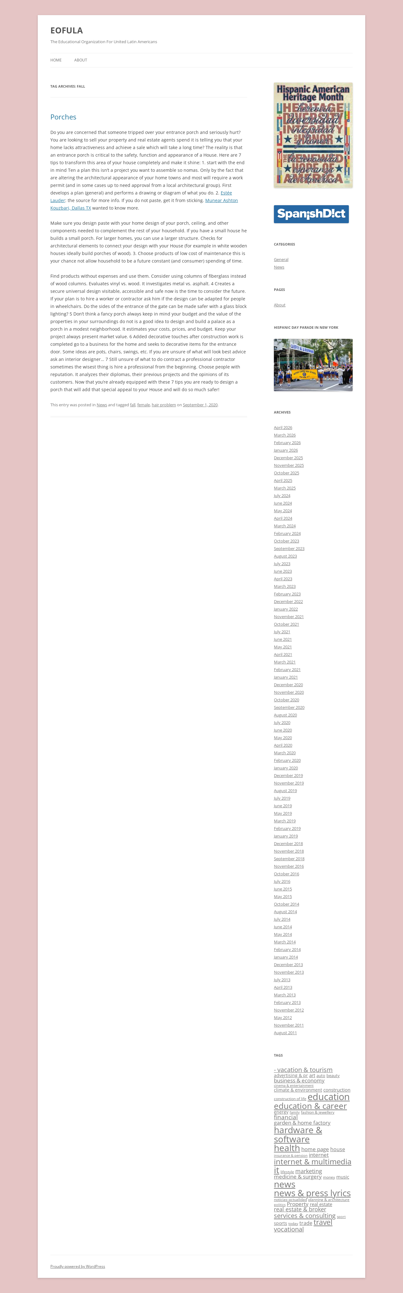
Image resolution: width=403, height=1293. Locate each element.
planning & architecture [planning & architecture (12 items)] (328, 1199)
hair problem (164, 405)
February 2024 (287, 533)
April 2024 (283, 518)
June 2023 (283, 571)
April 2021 (283, 654)
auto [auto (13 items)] (320, 1075)
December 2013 (288, 964)
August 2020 (285, 715)
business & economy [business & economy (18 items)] (299, 1080)
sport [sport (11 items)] (341, 1217)
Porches (63, 116)
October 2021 (286, 624)
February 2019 (287, 828)
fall (132, 405)
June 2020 (283, 730)
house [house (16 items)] (337, 1149)
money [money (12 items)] (329, 1177)
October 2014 (286, 904)
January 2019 (286, 836)
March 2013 (285, 995)
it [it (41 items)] (276, 1170)
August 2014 (285, 911)
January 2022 (286, 609)
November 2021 (289, 616)
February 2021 (287, 669)
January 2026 (286, 450)
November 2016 (289, 866)
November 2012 (289, 1010)
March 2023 (285, 586)
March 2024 (285, 526)
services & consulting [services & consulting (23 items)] (305, 1215)
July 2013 (282, 980)
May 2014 (283, 934)
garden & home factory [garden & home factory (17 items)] (302, 1122)
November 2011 (289, 1025)
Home (56, 60)
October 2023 (286, 541)
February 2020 (287, 760)
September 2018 (289, 858)
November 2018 (289, 851)
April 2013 (283, 987)
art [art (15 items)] (312, 1075)
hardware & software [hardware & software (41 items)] (298, 1134)
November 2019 (289, 783)
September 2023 (289, 548)
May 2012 (283, 1017)
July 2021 (282, 632)
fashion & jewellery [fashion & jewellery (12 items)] (317, 1112)
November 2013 (289, 972)
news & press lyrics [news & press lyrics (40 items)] (312, 1193)
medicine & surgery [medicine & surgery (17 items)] (298, 1176)
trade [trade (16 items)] (305, 1223)
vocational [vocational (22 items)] (289, 1229)
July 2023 (282, 563)
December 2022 (288, 601)
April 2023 (283, 579)
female (143, 405)
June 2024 (283, 503)
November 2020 (289, 692)
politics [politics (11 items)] (280, 1205)
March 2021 (285, 662)
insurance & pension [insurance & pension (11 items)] (291, 1155)
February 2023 (287, 594)
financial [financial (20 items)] (286, 1117)
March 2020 (285, 753)
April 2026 (283, 427)
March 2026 (285, 435)
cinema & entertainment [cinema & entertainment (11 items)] (294, 1085)
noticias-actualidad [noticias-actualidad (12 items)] (290, 1199)
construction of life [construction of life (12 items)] (290, 1098)
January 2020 (286, 768)
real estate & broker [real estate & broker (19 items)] (300, 1209)
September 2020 (289, 707)
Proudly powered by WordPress (77, 1266)
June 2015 (283, 889)
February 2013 (287, 1002)
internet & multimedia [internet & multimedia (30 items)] (312, 1161)
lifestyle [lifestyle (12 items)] (287, 1171)
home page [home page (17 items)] (315, 1149)
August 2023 (285, 556)
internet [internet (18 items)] (319, 1154)
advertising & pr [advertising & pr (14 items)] (291, 1075)
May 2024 (283, 510)
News (102, 405)
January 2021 (286, 677)
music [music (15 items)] (342, 1177)
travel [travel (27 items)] (323, 1222)
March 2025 (285, 488)
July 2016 (282, 881)
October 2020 (286, 700)
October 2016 (286, 874)
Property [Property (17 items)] (298, 1204)
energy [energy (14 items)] (281, 1112)
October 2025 (286, 473)
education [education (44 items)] (329, 1096)
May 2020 (283, 737)
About (80, 60)
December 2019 (288, 775)
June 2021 (283, 639)
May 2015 (283, 896)
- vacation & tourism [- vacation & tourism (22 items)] (303, 1069)
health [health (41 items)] (287, 1148)
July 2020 (282, 722)
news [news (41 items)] (284, 1184)
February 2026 (287, 442)
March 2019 (285, 821)
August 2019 (285, 790)
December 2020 (288, 684)
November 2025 (289, 465)
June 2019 (283, 806)
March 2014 (285, 942)
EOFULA (66, 30)
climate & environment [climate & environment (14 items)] (298, 1090)
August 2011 (285, 1032)
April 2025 (283, 480)
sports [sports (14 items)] (280, 1223)
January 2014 (286, 957)
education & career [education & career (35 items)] (310, 1105)
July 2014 (282, 919)
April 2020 (283, 745)
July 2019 (282, 798)
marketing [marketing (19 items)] (308, 1171)
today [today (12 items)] (293, 1223)
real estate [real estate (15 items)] (321, 1204)
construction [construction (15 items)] (336, 1090)
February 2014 (287, 949)
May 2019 (283, 813)
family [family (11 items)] (295, 1112)
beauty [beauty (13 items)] (333, 1075)
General (281, 259)
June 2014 (283, 927)
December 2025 (288, 458)
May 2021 (283, 647)
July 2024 (282, 495)
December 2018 (288, 843)
